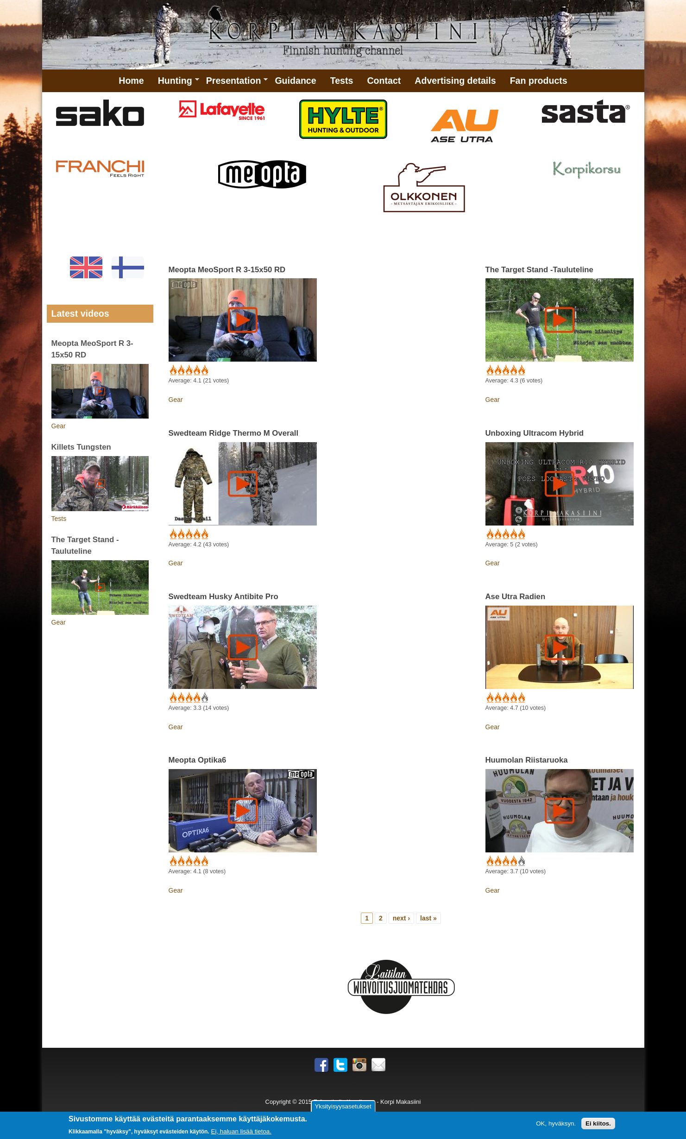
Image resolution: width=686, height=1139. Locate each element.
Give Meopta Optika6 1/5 (172, 861)
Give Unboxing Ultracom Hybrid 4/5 (513, 534)
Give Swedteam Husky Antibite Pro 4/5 (196, 698)
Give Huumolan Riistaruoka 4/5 (513, 861)
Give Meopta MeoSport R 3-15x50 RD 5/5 (204, 370)
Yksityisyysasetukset (343, 1106)
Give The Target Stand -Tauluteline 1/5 (489, 370)
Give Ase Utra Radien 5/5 (521, 698)
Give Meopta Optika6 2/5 (180, 861)
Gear (176, 399)
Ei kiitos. (598, 1123)
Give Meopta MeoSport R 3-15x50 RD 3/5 (188, 370)
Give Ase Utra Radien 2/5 (497, 698)
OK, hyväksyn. (556, 1123)
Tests (341, 80)
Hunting (175, 83)
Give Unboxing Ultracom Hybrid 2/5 (497, 534)
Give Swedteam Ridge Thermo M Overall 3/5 (188, 534)
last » (428, 918)
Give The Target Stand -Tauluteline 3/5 (505, 370)
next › (401, 918)
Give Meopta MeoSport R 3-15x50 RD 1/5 (172, 370)
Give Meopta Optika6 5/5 (204, 861)
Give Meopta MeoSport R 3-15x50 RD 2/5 (180, 370)
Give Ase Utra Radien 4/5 (513, 698)
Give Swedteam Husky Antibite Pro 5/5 (204, 698)
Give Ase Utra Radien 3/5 (505, 698)
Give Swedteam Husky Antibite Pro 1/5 (172, 698)
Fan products (538, 80)
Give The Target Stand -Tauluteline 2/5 (497, 370)
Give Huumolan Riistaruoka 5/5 (521, 861)
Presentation (233, 83)
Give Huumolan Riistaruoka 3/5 (505, 861)
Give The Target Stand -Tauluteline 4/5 (513, 370)
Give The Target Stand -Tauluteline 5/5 (521, 370)
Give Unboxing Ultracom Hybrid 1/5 (489, 534)
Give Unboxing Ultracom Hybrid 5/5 (521, 534)
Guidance (295, 80)
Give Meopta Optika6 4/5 (196, 861)
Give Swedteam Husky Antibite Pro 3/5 (188, 698)
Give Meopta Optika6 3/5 (188, 861)
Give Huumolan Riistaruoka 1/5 (489, 861)
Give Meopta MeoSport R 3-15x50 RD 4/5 (196, 370)
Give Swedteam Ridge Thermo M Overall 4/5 (196, 534)
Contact (384, 80)
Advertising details (455, 80)
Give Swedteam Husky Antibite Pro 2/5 (180, 698)
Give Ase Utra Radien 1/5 (489, 698)
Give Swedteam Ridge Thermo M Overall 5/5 (204, 534)
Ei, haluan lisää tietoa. (241, 1131)
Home (131, 80)
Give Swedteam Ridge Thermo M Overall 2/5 (180, 534)
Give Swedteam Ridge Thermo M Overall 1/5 (172, 534)
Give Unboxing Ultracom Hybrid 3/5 (505, 534)
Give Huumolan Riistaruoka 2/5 (497, 861)
